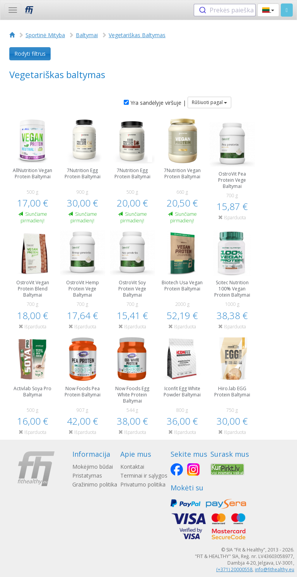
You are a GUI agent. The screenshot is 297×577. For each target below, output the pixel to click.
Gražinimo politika (94, 484)
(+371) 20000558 (234, 569)
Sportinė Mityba (45, 35)
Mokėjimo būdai (92, 466)
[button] (268, 10)
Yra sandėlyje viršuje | (155, 102)
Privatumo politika (143, 484)
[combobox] (225, 10)
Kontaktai (132, 466)
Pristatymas (87, 475)
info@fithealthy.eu (274, 569)
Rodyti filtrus (30, 53)
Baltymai (87, 35)
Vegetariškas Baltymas (137, 35)
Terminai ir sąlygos (143, 475)
